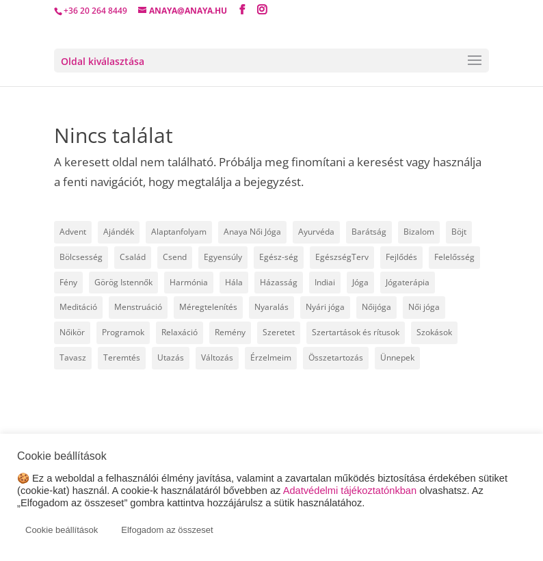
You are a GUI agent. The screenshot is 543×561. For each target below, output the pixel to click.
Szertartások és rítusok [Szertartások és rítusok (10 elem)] (355, 332)
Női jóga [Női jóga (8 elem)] (424, 307)
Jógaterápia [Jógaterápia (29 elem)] (407, 282)
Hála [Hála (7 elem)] (234, 282)
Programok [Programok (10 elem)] (123, 332)
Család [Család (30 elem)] (133, 257)
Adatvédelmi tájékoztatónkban (350, 490)
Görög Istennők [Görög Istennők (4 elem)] (123, 282)
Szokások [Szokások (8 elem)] (434, 332)
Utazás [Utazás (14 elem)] (170, 357)
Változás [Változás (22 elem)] (217, 357)
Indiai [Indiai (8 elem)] (325, 282)
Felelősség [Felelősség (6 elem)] (454, 257)
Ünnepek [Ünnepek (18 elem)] (397, 357)
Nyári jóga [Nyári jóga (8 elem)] (325, 307)
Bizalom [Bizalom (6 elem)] (418, 231)
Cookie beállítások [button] (61, 530)
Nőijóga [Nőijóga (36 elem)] (376, 307)
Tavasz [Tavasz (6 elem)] (72, 357)
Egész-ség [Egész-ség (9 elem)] (278, 257)
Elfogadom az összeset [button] (167, 530)
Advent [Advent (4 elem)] (72, 231)
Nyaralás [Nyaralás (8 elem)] (271, 307)
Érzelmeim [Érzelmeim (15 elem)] (270, 357)
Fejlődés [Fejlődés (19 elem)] (401, 257)
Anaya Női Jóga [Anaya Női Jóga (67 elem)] (252, 231)
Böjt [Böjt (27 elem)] (458, 231)
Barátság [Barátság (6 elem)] (369, 231)
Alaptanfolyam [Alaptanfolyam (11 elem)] (179, 231)
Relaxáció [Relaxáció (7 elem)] (179, 332)
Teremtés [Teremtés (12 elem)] (121, 357)
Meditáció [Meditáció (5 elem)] (78, 307)
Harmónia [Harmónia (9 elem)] (189, 282)
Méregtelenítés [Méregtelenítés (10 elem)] (208, 307)
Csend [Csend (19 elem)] (175, 257)
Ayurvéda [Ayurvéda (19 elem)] (316, 231)
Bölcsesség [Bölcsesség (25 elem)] (81, 257)
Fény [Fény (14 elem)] (68, 282)
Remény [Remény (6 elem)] (230, 332)
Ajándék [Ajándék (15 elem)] (118, 231)
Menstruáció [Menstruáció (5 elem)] (138, 307)
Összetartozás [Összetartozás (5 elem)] (335, 357)
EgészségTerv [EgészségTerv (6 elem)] (342, 257)
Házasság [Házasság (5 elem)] (278, 282)
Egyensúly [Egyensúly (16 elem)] (223, 257)
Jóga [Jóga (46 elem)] (360, 282)
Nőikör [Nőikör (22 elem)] (72, 332)
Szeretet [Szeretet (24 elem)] (279, 332)
